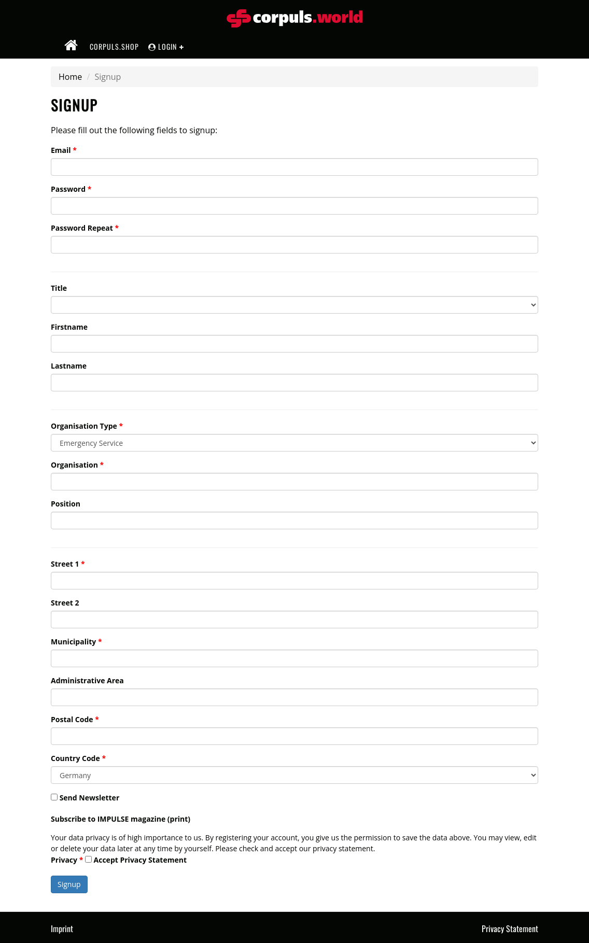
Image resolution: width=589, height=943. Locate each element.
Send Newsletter (85, 798)
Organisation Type (84, 426)
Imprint (62, 928)
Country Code (75, 758)
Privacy (64, 860)
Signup (69, 884)
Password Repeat (82, 228)
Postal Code (72, 719)
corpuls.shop (114, 46)
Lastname (69, 366)
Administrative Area (87, 680)
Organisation (74, 465)
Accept (136, 860)
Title (59, 288)
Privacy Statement (153, 860)
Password (68, 189)
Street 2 (65, 603)
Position (65, 504)
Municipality (73, 641)
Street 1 (65, 564)
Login (162, 46)
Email (61, 150)
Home (70, 76)
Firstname (69, 327)
